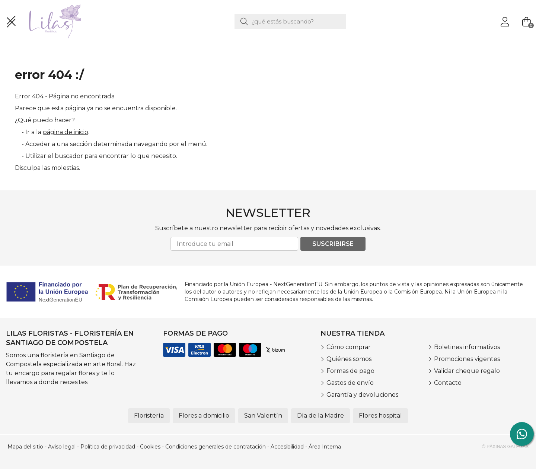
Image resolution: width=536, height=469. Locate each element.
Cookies (150, 446)
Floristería (149, 415)
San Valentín (263, 415)
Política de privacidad (107, 446)
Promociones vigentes (467, 358)
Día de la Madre (320, 415)
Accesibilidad (287, 446)
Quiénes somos (348, 358)
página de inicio (65, 132)
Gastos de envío (350, 382)
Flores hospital (380, 415)
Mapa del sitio (25, 446)
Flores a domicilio (204, 415)
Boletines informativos (467, 347)
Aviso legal (62, 446)
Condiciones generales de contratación (215, 446)
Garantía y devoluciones (362, 394)
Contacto (448, 382)
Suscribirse (333, 243)
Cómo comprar (348, 347)
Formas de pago (350, 370)
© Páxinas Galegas (505, 446)
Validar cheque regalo (467, 370)
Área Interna (325, 446)
